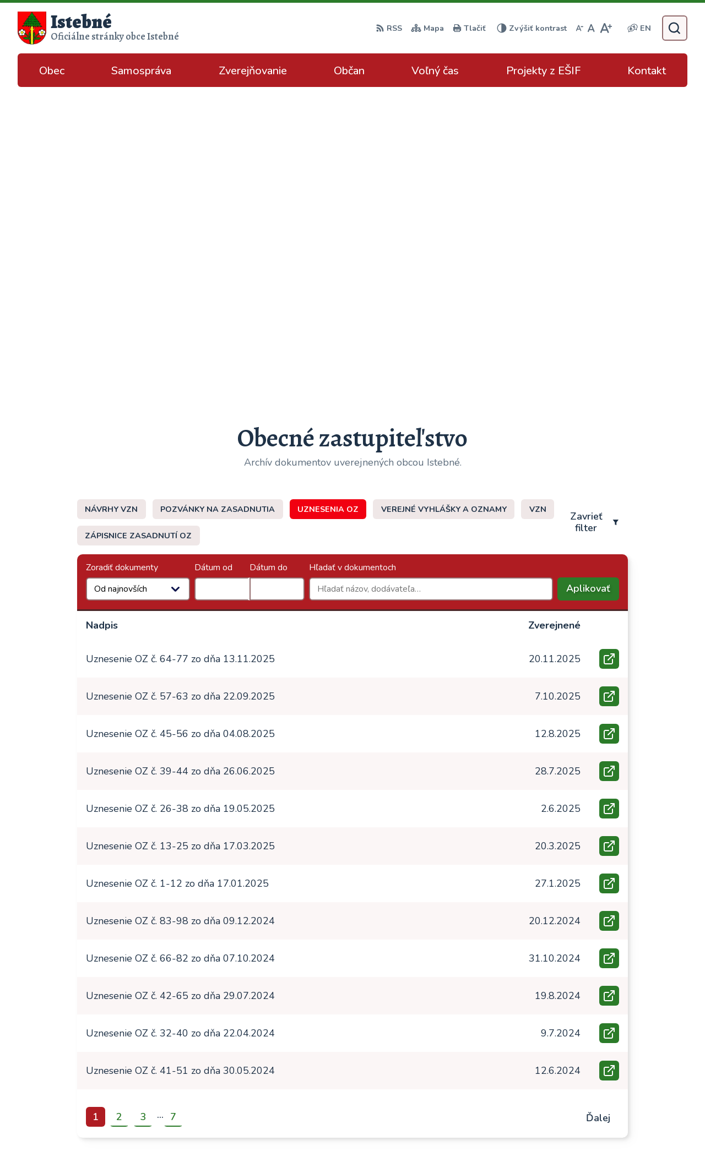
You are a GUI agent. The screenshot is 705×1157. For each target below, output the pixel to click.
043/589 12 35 (602, 1038)
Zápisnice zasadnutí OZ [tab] (138, 228)
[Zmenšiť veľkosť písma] (579, 28)
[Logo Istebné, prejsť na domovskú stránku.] (98, 28)
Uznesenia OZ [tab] (328, 202)
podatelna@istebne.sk (616, 1064)
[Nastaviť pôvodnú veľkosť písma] (591, 28)
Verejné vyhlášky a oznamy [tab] (444, 202)
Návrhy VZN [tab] (111, 202)
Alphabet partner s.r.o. (374, 1127)
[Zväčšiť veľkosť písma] (605, 28)
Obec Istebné (519, 1127)
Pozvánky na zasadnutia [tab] (217, 202)
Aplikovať (592, 284)
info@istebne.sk (603, 1051)
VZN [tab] (537, 202)
